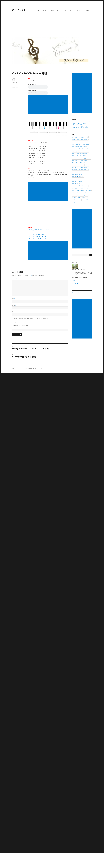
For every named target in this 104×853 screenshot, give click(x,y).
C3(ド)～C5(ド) (75, 151)
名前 (13, 298)
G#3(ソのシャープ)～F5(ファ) (78, 190)
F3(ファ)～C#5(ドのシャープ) (78, 176)
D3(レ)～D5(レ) (83, 155)
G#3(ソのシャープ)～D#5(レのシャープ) (80, 188)
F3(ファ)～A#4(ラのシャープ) (78, 174)
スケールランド (19, 10)
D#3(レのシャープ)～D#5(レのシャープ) (80, 153)
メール (14, 305)
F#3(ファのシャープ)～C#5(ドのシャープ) (80, 167)
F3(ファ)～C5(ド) (75, 178)
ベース (73, 199)
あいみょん (74, 197)
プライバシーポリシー (23, 368)
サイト (13, 311)
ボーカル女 (78, 199)
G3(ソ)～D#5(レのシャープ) (77, 192)
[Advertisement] (52, 25)
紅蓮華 (73, 202)
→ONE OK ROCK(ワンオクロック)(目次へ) (38, 229)
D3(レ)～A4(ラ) (75, 155)
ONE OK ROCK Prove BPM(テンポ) (37, 236)
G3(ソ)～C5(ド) (15, 87)
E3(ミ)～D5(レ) (75, 162)
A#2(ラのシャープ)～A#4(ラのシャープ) (80, 137)
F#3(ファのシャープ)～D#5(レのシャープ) (80, 169)
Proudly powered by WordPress (35, 368)
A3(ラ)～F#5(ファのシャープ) (85, 144)
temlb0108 (14, 82)
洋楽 (58, 10)
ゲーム (64, 10)
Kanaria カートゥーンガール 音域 (79, 123)
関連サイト (80, 10)
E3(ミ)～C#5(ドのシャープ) (85, 160)
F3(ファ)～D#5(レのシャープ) (78, 181)
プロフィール (72, 10)
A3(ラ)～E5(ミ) (75, 144)
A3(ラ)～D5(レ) (87, 141)
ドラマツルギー (81, 197)
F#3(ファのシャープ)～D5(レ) (78, 171)
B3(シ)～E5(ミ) (83, 146)
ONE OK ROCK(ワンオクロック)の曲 (37, 238)
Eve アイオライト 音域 (77, 124)
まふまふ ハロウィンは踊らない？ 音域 (80, 126)
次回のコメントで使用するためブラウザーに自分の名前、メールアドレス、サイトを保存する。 (32, 318)
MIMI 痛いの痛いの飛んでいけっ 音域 (80, 127)
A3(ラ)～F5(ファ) (75, 146)
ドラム (86, 197)
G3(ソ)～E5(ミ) (75, 195)
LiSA (88, 195)
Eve (87, 162)
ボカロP (44, 10)
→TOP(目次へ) (31, 231)
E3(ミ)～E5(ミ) (82, 162)
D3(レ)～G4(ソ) (75, 158)
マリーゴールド (85, 199)
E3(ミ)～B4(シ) (75, 160)
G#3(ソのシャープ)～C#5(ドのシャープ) (80, 185)
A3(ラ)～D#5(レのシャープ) (77, 141)
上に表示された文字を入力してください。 (21, 325)
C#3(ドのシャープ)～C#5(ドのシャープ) (80, 148)
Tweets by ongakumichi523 (78, 292)
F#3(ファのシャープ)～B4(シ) (78, 165)
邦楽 (38, 10)
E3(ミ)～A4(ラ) (83, 158)
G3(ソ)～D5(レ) (88, 192)
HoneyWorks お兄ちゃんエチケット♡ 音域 (81, 121)
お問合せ (88, 10)
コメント (14, 278)
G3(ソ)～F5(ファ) (83, 195)
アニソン (52, 10)
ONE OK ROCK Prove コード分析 (36, 234)
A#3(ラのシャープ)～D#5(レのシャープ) (80, 139)
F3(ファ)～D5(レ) (75, 183)
